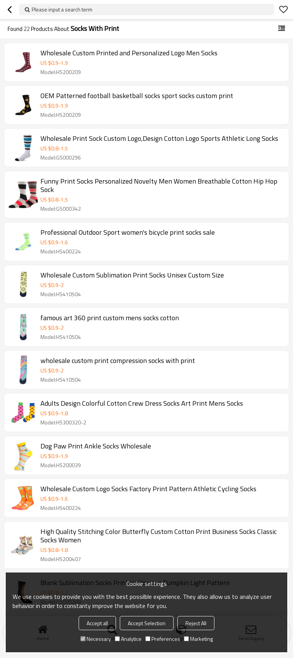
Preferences (162, 639)
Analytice (128, 639)
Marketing (198, 639)
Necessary (95, 639)
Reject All (195, 623)
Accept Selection (147, 623)
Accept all (97, 623)
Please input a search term (62, 9)
